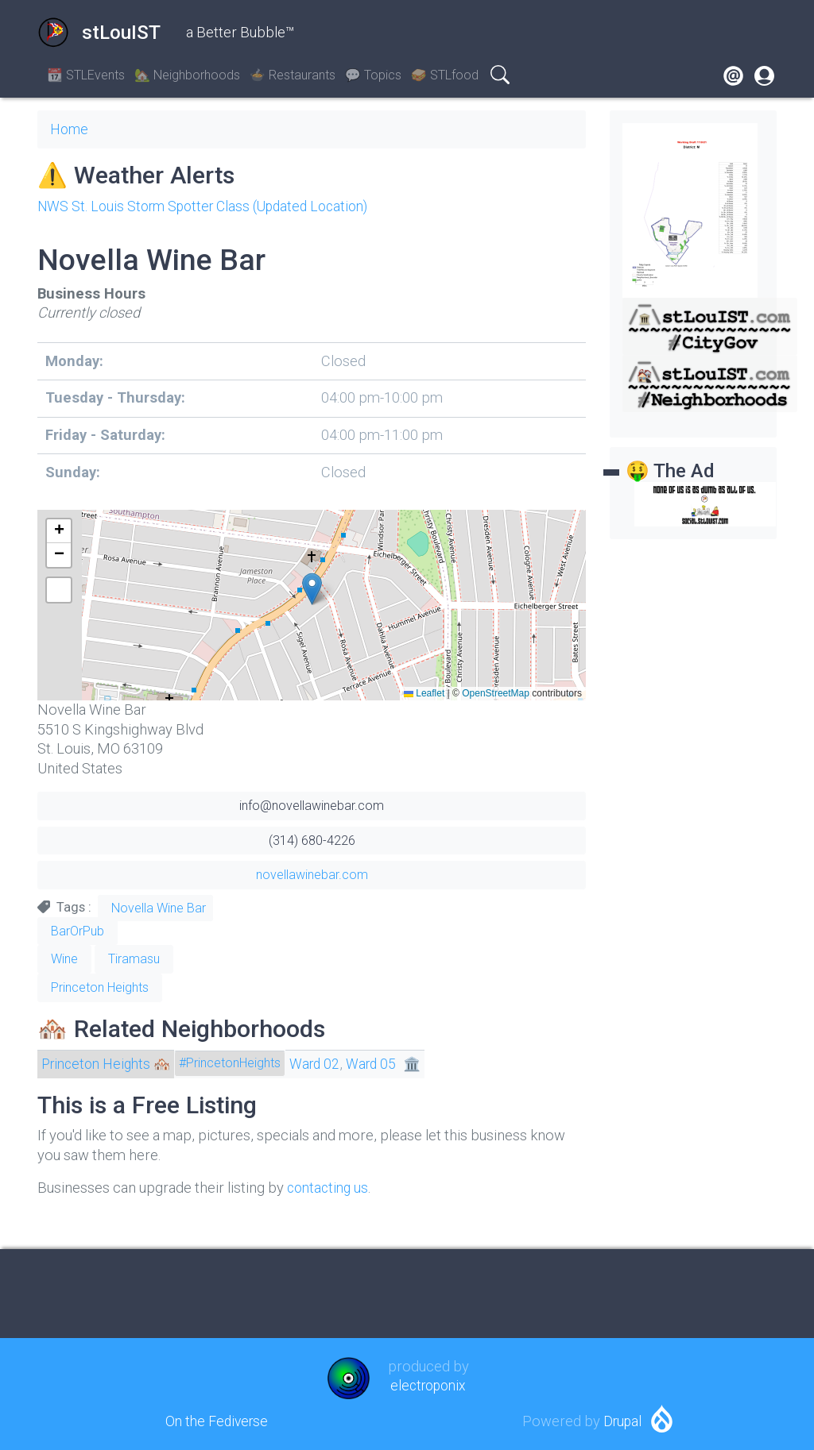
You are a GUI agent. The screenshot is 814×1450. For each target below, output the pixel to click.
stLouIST (99, 32)
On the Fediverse (216, 1421)
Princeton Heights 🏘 (110, 1063)
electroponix (428, 1385)
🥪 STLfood (445, 75)
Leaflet (424, 693)
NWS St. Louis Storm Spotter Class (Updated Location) (211, 206)
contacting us (330, 1187)
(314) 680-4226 (312, 840)
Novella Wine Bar (158, 908)
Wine (64, 958)
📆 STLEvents (86, 75)
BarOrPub (77, 931)
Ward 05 (383, 1063)
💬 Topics (373, 75)
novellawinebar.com (312, 874)
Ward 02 (324, 1063)
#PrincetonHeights (238, 1062)
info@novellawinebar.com (311, 805)
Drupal (622, 1421)
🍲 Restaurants (292, 75)
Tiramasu (134, 958)
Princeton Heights (100, 987)
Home (70, 129)
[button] (312, 589)
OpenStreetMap (495, 693)
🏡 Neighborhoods (187, 75)
